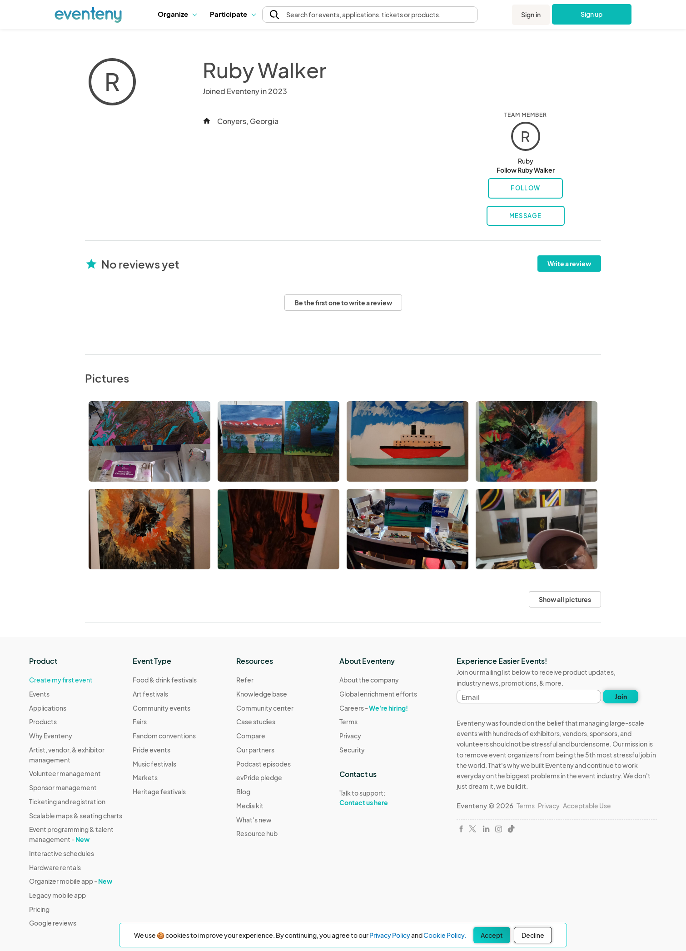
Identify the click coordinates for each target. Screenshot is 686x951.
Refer (245, 680)
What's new (254, 820)
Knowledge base (261, 694)
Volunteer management (65, 773)
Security (352, 750)
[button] (177, 14)
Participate (232, 14)
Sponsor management (63, 787)
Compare (250, 736)
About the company (369, 680)
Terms (348, 721)
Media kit (249, 806)
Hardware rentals (55, 867)
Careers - (373, 708)
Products (43, 721)
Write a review (569, 263)
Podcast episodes (263, 764)
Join (621, 696)
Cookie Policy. (444, 935)
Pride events (151, 750)
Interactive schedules (61, 853)
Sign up (592, 14)
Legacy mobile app (57, 895)
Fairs (140, 721)
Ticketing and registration (67, 801)
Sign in (531, 14)
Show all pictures (565, 599)
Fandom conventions (164, 736)
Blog (243, 791)
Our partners (255, 750)
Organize (177, 14)
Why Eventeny (50, 736)
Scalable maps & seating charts (75, 816)
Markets (145, 777)
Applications (47, 708)
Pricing (39, 909)
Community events (161, 708)
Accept (492, 935)
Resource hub (257, 833)
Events (39, 694)
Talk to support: (378, 798)
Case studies (255, 721)
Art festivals (150, 694)
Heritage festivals (159, 791)
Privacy (350, 736)
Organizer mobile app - (70, 881)
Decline (533, 935)
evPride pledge (259, 777)
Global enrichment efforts (378, 694)
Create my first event (61, 680)
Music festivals (154, 764)
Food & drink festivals (165, 680)
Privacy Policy (389, 935)
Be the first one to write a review (343, 303)
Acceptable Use (587, 806)
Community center (264, 708)
